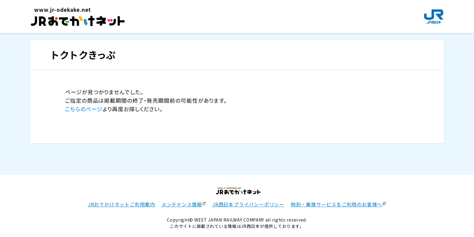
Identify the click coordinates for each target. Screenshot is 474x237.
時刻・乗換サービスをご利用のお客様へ (336, 204)
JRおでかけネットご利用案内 (121, 204)
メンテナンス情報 (181, 204)
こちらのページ (83, 109)
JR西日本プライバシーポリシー (248, 204)
